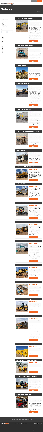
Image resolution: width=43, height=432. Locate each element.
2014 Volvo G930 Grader (21, 65)
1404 (39, 115)
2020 (31, 246)
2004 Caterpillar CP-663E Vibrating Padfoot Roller (26, 299)
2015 (31, 321)
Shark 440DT (39, 321)
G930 (39, 71)
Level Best (35, 137)
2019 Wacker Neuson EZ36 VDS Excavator (24, 18)
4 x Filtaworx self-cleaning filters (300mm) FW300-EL (27, 282)
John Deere (35, 89)
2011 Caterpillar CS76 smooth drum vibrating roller (26, 376)
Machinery (34, 3)
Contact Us (40, 3)
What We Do (29, 3)
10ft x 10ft (39, 349)
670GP (39, 89)
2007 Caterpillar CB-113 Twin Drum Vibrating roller (26, 360)
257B (39, 208)
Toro (35, 400)
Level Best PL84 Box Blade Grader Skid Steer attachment (27, 131)
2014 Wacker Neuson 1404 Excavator (23, 109)
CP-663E (39, 304)
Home (23, 3)
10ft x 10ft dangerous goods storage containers (26, 344)
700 (39, 270)
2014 (31, 71)
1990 (31, 172)
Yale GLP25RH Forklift (20, 150)
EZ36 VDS (39, 24)
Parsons (35, 270)
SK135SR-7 (39, 246)
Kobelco (35, 246)
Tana (35, 321)
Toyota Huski (35, 51)
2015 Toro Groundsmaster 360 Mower (23, 394)
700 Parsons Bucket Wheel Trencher (23, 264)
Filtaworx (35, 287)
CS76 (39, 382)
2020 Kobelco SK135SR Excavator (23, 240)
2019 (31, 24)
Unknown (31, 156)
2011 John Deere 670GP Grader (22, 83)
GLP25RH (39, 156)
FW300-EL (39, 287)
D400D (39, 172)
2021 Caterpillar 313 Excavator (22, 183)
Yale (35, 156)
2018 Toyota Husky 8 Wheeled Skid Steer (24, 45)
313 (39, 189)
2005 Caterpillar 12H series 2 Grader (23, 221)
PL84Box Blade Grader (39, 138)
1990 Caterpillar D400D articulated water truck (26, 166)
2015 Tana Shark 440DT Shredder (23, 316)
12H (39, 227)
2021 (31, 189)
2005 (31, 137)
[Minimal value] (7, 30)
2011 (31, 89)
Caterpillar (35, 172)
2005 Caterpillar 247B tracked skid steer (24, 202)
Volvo (35, 71)
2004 (31, 304)
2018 (31, 51)
